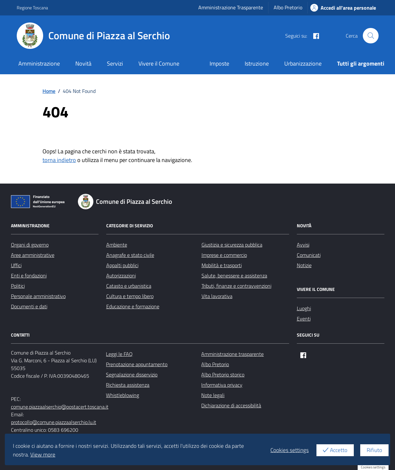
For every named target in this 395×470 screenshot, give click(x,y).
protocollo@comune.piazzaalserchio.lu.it (53, 422)
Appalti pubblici (122, 265)
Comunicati (309, 255)
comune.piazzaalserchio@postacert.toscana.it (59, 407)
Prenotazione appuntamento (136, 364)
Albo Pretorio (288, 7)
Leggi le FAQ (119, 354)
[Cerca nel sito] (370, 35)
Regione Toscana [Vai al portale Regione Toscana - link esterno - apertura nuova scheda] (32, 7)
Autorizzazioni (121, 275)
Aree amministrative (32, 255)
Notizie (304, 265)
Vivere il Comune (158, 63)
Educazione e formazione (132, 306)
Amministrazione (39, 63)
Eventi (304, 318)
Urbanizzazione (303, 63)
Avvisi (303, 245)
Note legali (212, 395)
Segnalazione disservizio (131, 374)
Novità (83, 63)
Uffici (16, 265)
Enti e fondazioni (29, 275)
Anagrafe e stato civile (130, 255)
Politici (18, 286)
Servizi (115, 63)
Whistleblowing (122, 395)
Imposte (219, 63)
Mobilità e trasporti (222, 265)
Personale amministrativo (38, 296)
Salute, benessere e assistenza (234, 275)
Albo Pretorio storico (222, 374)
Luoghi (304, 308)
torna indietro (59, 160)
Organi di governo (30, 245)
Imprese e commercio (224, 255)
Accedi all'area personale (343, 8)
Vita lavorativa (217, 296)
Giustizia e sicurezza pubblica (232, 245)
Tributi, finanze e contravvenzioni (236, 286)
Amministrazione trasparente (232, 354)
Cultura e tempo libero (130, 296)
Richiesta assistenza (127, 385)
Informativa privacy (221, 385)
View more (42, 454)
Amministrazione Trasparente (230, 7)
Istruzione (257, 63)
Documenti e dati (29, 306)
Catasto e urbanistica (128, 286)
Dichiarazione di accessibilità (231, 405)
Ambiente (116, 245)
